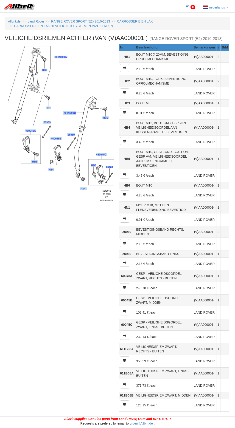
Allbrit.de (14, 21)
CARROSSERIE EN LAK (135, 21)
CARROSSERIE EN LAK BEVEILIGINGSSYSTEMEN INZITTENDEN (63, 26)
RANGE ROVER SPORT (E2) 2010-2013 (80, 21)
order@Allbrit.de (141, 423)
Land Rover (36, 21)
